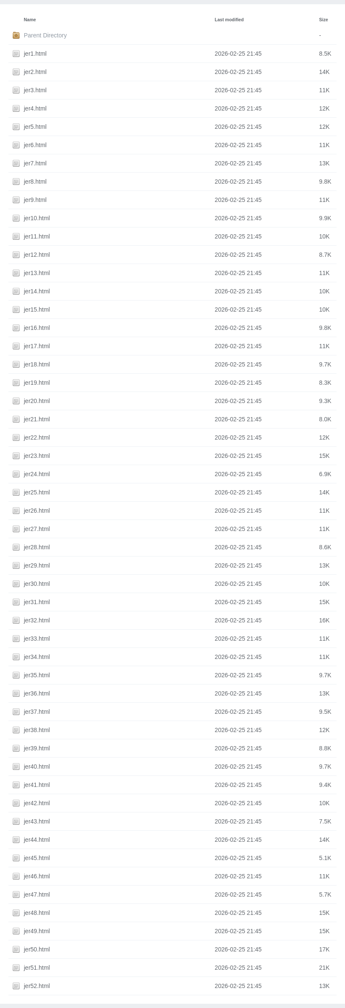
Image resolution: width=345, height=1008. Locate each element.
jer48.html (37, 912)
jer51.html (37, 967)
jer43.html (37, 821)
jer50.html (37, 949)
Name (30, 19)
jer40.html (37, 766)
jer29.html (37, 565)
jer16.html (37, 327)
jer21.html (37, 419)
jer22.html (37, 437)
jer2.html (35, 71)
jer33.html (37, 638)
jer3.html (35, 90)
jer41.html (37, 784)
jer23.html (37, 455)
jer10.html (37, 218)
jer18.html (37, 364)
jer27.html (37, 528)
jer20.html (37, 401)
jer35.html (37, 675)
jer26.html (37, 510)
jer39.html (37, 748)
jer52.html (37, 985)
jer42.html (37, 803)
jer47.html (37, 894)
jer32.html (37, 620)
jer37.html (37, 711)
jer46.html (37, 876)
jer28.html (37, 547)
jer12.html (37, 254)
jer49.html (37, 931)
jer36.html (37, 693)
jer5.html (35, 126)
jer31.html (37, 602)
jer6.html (35, 145)
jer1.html (35, 53)
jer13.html (37, 273)
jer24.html (37, 474)
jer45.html (37, 858)
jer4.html (35, 108)
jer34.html (37, 656)
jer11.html (37, 236)
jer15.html (37, 309)
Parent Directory (45, 35)
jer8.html (35, 181)
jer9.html (35, 199)
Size (323, 19)
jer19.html (37, 382)
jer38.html (37, 730)
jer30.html (37, 583)
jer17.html (37, 346)
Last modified (229, 19)
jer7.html (35, 163)
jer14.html (37, 291)
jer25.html (37, 492)
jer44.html (37, 839)
